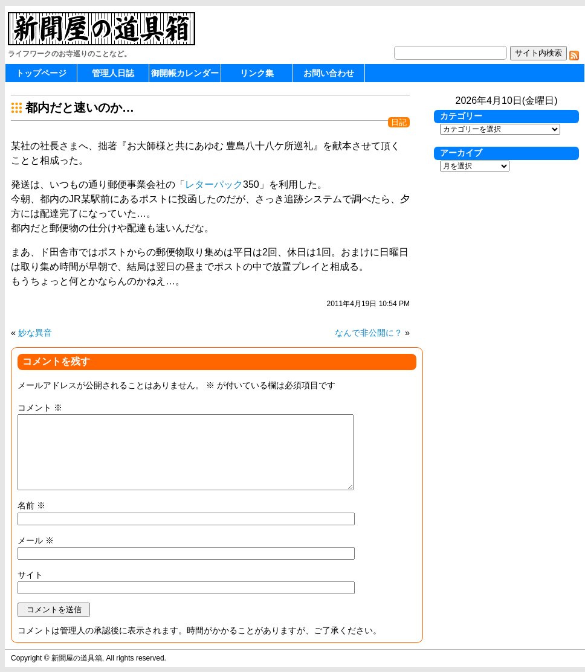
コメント (40, 407)
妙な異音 (35, 333)
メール (36, 540)
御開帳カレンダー (185, 73)
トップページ (41, 73)
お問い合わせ (328, 73)
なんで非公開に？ (368, 333)
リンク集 (257, 73)
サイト (30, 575)
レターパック (214, 184)
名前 (31, 505)
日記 (399, 122)
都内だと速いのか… (79, 107)
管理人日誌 (113, 73)
